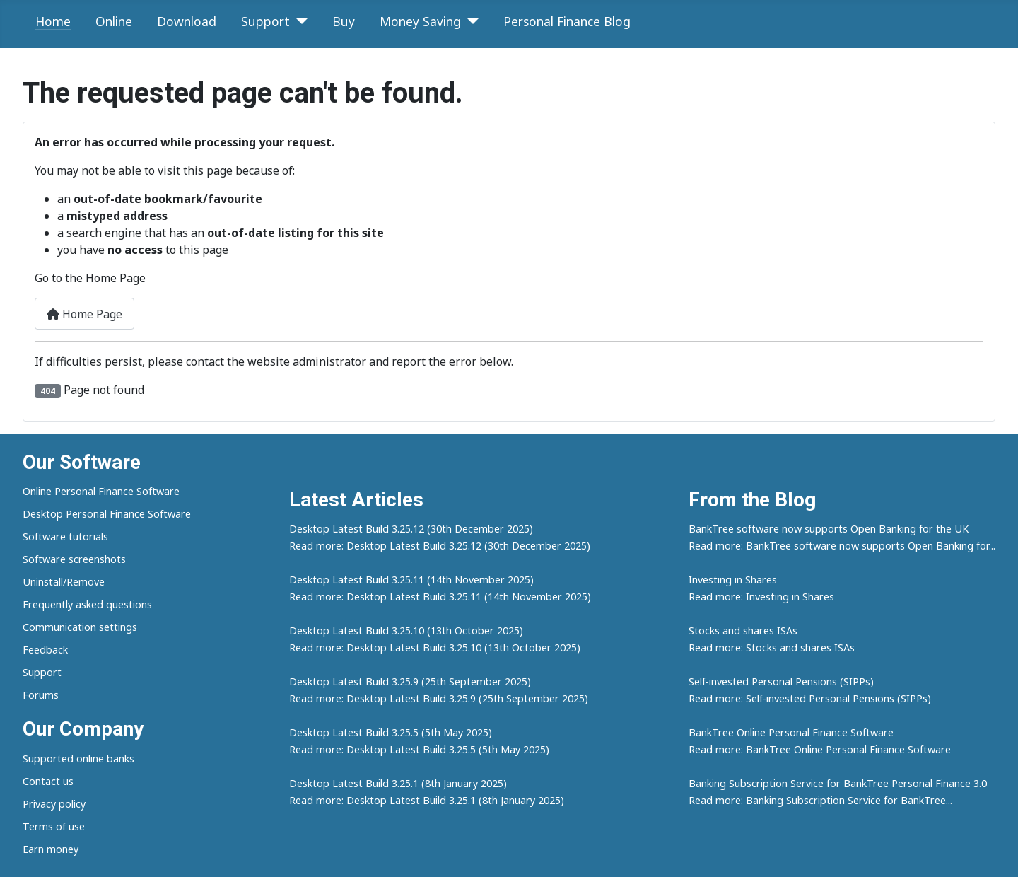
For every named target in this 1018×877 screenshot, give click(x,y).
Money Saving (420, 21)
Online (113, 21)
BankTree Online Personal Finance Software (791, 732)
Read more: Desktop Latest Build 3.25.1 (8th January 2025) (426, 800)
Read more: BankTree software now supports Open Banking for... (842, 545)
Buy (343, 21)
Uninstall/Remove (64, 581)
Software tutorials (65, 536)
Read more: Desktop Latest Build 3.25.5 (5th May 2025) (419, 749)
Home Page (84, 314)
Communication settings (80, 627)
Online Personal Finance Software (101, 491)
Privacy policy (54, 804)
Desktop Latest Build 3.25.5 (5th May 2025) (390, 732)
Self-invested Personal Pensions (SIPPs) (781, 681)
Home (53, 21)
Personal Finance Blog (567, 21)
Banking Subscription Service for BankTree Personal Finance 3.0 (838, 783)
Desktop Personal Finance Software (107, 514)
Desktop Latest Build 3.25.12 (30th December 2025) (411, 528)
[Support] (299, 21)
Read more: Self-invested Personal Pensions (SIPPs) (810, 698)
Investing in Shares (733, 579)
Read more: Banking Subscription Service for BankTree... (820, 800)
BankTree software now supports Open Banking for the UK (829, 528)
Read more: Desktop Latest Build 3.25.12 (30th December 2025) (439, 545)
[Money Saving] (470, 21)
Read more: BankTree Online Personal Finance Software (820, 749)
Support (265, 21)
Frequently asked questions (87, 604)
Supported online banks (78, 758)
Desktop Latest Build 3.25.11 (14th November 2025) (411, 579)
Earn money (50, 849)
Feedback (45, 649)
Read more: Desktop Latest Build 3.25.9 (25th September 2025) (438, 698)
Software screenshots (74, 559)
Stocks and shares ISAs (743, 630)
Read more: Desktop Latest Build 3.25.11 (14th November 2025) (440, 596)
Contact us (48, 781)
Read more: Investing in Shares (761, 596)
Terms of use (54, 826)
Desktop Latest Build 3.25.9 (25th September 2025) (410, 681)
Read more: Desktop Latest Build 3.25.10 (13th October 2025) (434, 647)
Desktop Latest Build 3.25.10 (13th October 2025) (406, 630)
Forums (41, 695)
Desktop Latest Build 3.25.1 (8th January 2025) (398, 783)
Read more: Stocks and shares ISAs (772, 647)
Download (186, 21)
